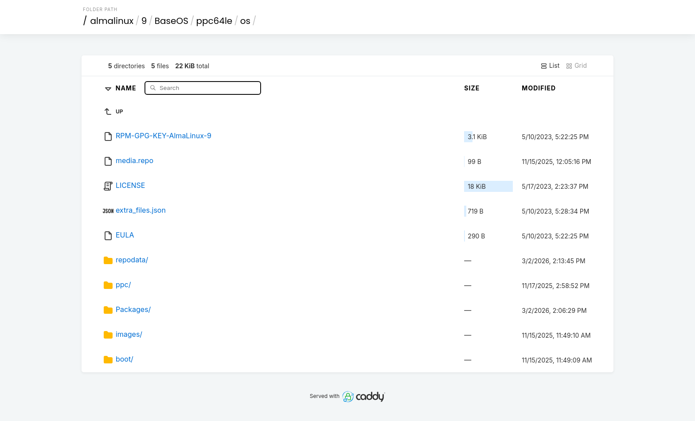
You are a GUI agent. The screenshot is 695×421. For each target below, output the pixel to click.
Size (472, 88)
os (245, 21)
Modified (539, 88)
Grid (576, 66)
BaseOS (171, 21)
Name (127, 87)
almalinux (112, 21)
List (549, 66)
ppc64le (214, 21)
